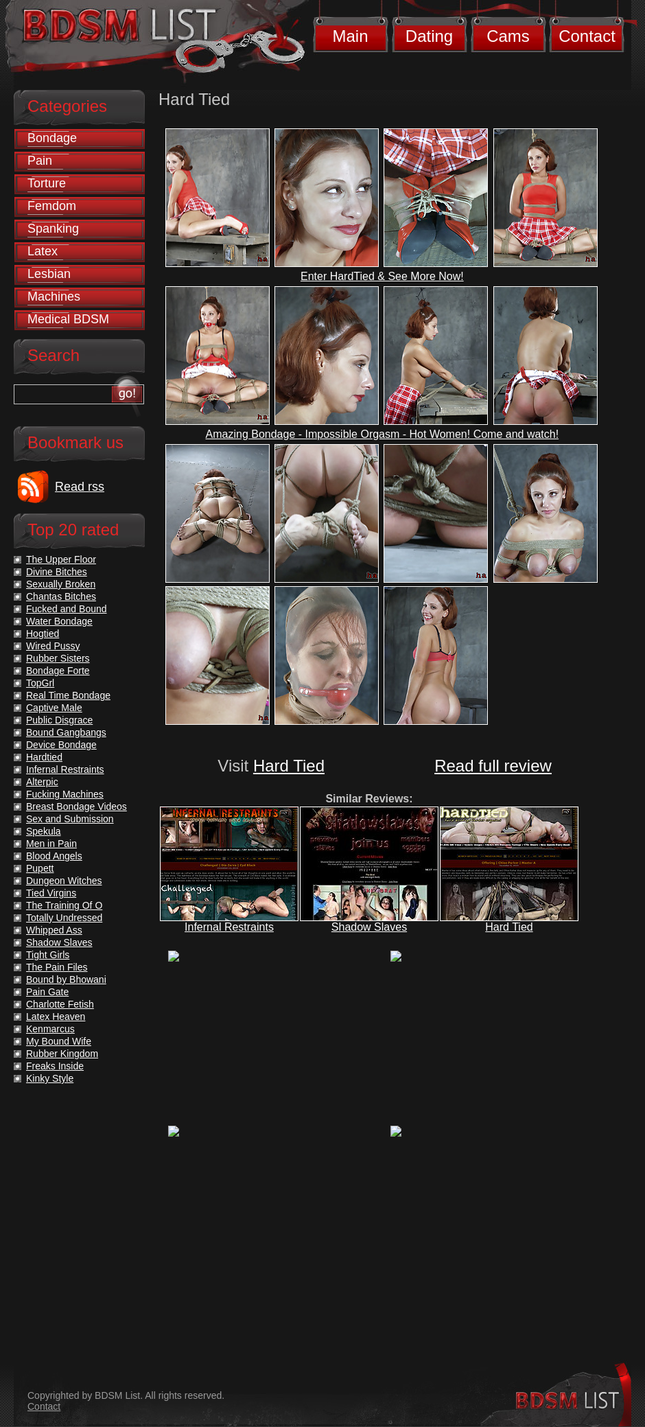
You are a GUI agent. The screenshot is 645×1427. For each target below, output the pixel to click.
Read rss (79, 487)
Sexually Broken (60, 584)
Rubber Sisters (58, 658)
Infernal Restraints (229, 927)
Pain (39, 160)
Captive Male (54, 707)
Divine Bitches (56, 571)
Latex (42, 251)
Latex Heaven (55, 1016)
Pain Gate (47, 991)
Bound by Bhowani (66, 979)
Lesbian (49, 274)
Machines (53, 296)
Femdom (51, 206)
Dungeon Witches (64, 880)
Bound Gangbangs (66, 732)
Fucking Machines (65, 794)
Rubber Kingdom (62, 1053)
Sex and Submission (70, 818)
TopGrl (40, 682)
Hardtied (44, 757)
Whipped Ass (54, 930)
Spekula (43, 831)
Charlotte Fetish (60, 1004)
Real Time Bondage (68, 695)
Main (350, 36)
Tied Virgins (51, 892)
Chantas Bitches (61, 596)
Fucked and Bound (66, 608)
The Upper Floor (61, 559)
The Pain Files (56, 967)
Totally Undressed (64, 917)
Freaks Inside (55, 1065)
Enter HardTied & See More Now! (382, 276)
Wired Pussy (53, 645)
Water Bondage (59, 621)
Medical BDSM (68, 319)
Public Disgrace (59, 720)
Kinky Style (49, 1078)
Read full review (493, 765)
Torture (46, 183)
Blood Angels (54, 855)
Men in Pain (51, 843)
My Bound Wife (58, 1041)
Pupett (40, 868)
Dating (429, 36)
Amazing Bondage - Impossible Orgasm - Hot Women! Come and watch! (382, 434)
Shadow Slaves (369, 927)
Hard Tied (289, 765)
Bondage (52, 138)
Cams (508, 36)
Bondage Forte (58, 670)
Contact (587, 36)
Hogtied (42, 633)
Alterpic (42, 781)
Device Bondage (61, 744)
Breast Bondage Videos (76, 806)
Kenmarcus (50, 1028)
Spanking (53, 228)
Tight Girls (47, 954)
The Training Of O (64, 905)
